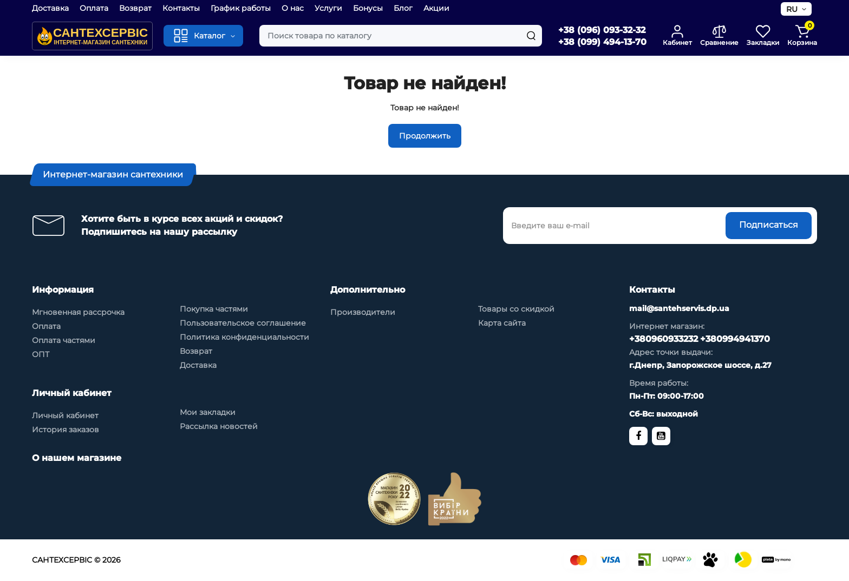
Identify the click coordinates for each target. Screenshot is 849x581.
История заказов (65, 429)
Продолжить (424, 136)
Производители (362, 312)
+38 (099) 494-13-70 (602, 42)
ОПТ (40, 354)
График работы (241, 8)
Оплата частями (63, 340)
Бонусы (368, 8)
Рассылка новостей (219, 426)
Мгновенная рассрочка (78, 312)
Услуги (328, 8)
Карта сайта (502, 323)
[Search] (531, 35)
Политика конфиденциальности (244, 337)
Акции (436, 8)
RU (792, 9)
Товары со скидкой (516, 309)
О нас (293, 8)
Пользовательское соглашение (243, 323)
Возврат (135, 8)
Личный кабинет (65, 415)
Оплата (94, 8)
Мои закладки (208, 412)
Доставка (50, 8)
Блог (403, 8)
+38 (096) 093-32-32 (601, 30)
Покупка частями (214, 309)
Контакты (181, 8)
